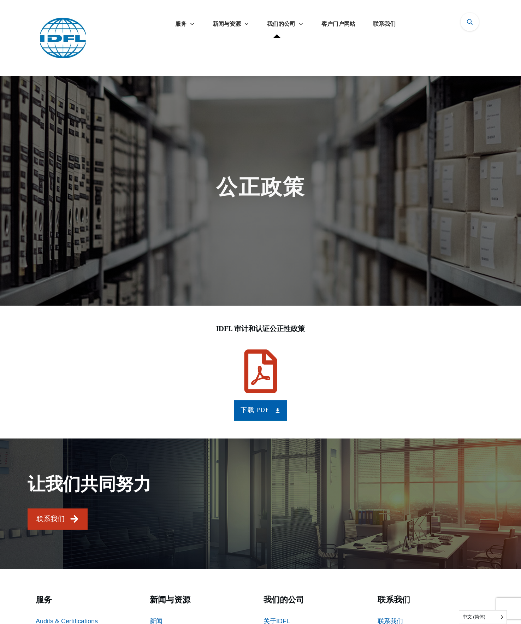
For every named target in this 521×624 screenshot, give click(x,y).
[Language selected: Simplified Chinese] (483, 617)
